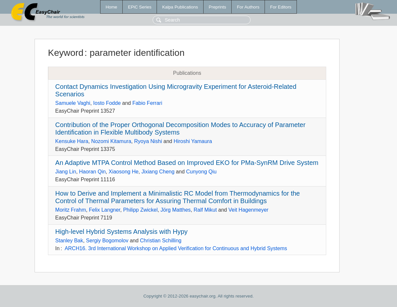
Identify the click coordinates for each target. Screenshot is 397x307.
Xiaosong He (124, 171)
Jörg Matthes (175, 210)
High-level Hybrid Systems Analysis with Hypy (121, 231)
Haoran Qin (92, 171)
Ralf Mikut (205, 210)
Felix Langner (104, 210)
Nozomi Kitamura (111, 141)
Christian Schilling (160, 240)
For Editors (280, 7)
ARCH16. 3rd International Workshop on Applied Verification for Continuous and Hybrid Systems (176, 248)
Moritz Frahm (70, 210)
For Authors (248, 7)
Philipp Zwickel (140, 210)
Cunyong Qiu (201, 171)
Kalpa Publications (180, 7)
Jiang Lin (65, 171)
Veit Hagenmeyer (248, 210)
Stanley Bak (69, 240)
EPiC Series (139, 7)
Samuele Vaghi (72, 103)
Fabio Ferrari (147, 103)
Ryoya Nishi (148, 141)
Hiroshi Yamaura (193, 141)
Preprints (217, 7)
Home (111, 7)
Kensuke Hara (71, 141)
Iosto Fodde (107, 103)
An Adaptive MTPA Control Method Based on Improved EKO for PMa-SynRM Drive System (186, 162)
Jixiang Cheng (158, 171)
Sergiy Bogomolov (107, 240)
